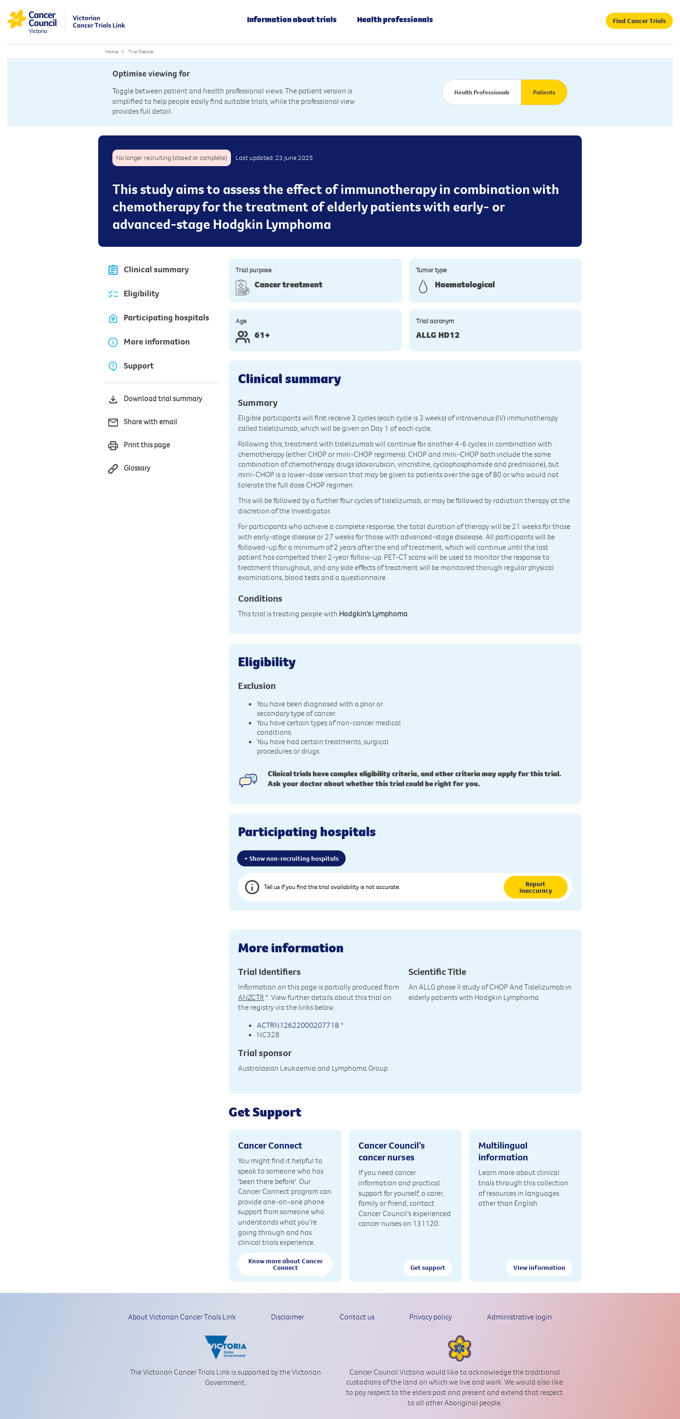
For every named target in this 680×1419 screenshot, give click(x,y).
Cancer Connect (270, 1145)
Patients (544, 92)
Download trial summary (154, 399)
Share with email (142, 422)
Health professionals (395, 19)
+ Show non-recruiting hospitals (291, 858)
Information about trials (292, 19)
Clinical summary (148, 270)
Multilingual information (503, 1151)
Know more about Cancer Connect (285, 1264)
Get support (427, 1267)
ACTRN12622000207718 (298, 1025)
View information (539, 1267)
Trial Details (140, 51)
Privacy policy (430, 1316)
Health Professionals (482, 92)
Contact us (357, 1316)
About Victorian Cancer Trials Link (182, 1316)
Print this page (138, 446)
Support (130, 366)
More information (148, 342)
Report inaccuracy (535, 887)
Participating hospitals (158, 318)
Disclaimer (287, 1316)
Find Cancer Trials (639, 21)
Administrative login (519, 1316)
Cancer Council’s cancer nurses (391, 1151)
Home (111, 51)
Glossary (128, 469)
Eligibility (133, 294)
